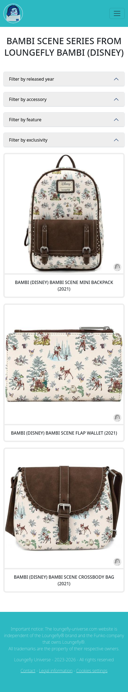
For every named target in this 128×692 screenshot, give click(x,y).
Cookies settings (91, 671)
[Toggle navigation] (117, 13)
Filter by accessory (27, 99)
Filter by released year (31, 79)
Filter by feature (25, 120)
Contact (28, 671)
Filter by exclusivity (28, 140)
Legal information (55, 671)
